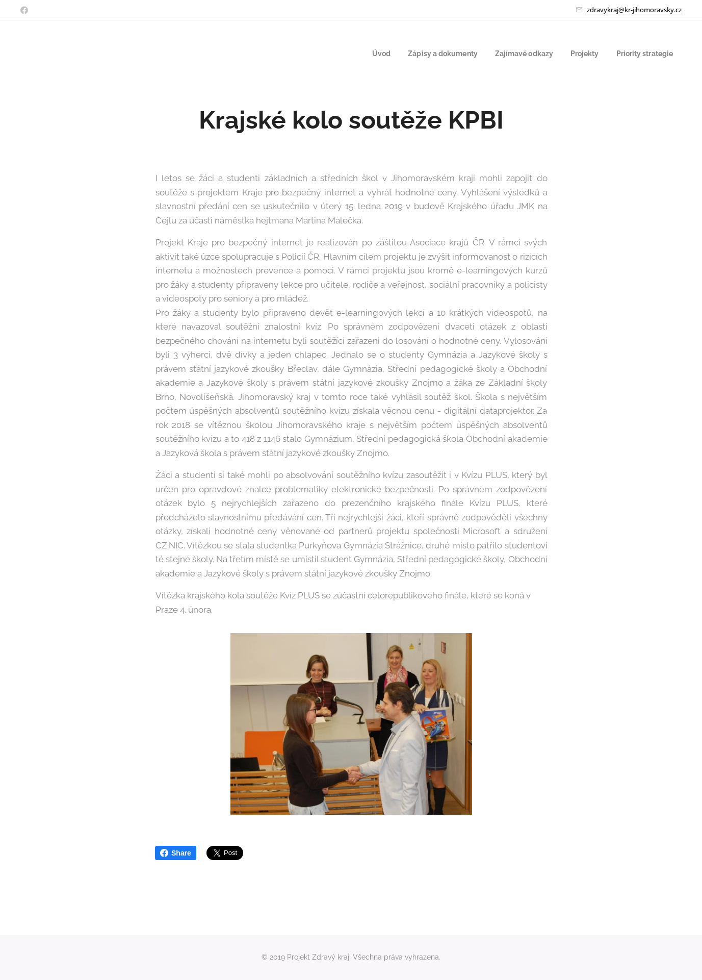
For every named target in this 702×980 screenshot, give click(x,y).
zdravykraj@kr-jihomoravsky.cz (634, 9)
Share (175, 853)
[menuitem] (362, 53)
